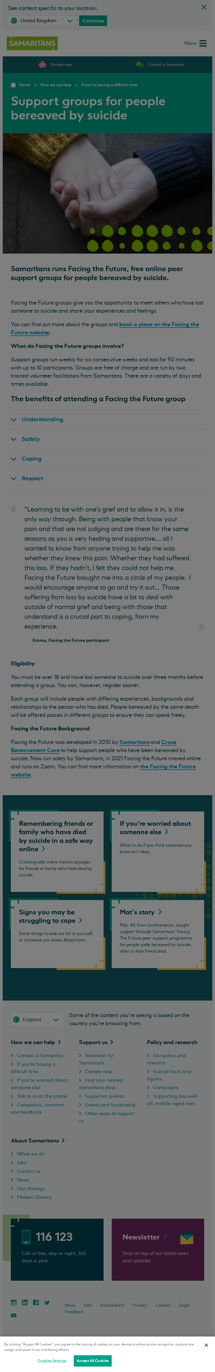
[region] (107, 1354)
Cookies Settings (52, 1360)
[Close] (206, 1345)
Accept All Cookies (93, 1360)
